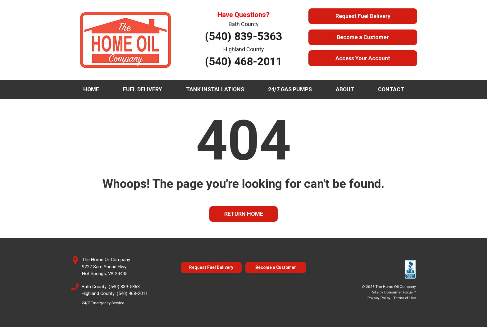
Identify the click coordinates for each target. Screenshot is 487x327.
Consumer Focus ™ (400, 292)
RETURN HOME (243, 214)
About (345, 89)
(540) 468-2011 (243, 61)
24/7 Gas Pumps (290, 89)
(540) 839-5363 (243, 36)
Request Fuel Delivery (362, 16)
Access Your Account (362, 58)
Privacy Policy (378, 298)
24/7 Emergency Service (103, 303)
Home (91, 89)
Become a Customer (363, 37)
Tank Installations (215, 89)
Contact (391, 89)
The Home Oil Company (395, 286)
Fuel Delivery (142, 89)
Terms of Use (405, 298)
